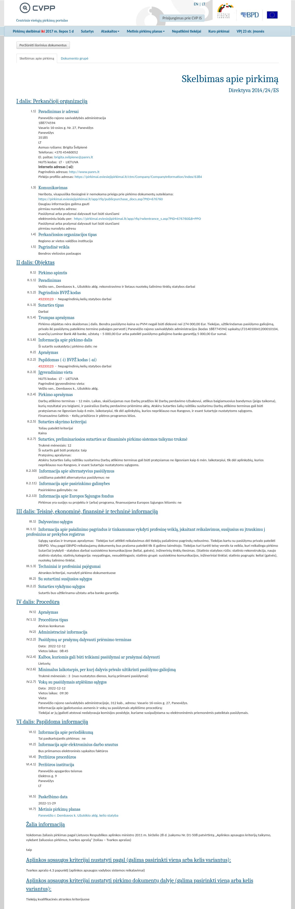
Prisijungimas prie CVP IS (182, 18)
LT (203, 4)
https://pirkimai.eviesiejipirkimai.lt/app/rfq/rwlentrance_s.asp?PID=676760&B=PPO (137, 218)
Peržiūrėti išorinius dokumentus (43, 45)
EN (196, 4)
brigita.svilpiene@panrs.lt (73, 157)
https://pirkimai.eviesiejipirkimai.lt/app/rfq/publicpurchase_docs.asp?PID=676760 (100, 199)
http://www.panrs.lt (84, 172)
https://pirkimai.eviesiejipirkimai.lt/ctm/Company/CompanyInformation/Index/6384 (138, 176)
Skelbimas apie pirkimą (37, 58)
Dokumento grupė (74, 58)
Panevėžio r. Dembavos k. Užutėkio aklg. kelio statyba (78, 815)
